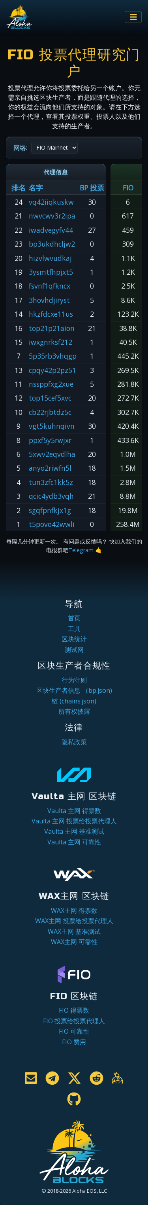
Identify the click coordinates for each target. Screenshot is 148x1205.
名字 (36, 187)
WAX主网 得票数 (74, 910)
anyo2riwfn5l (50, 468)
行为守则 (74, 680)
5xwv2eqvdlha (52, 454)
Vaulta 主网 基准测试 (74, 831)
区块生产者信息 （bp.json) (74, 690)
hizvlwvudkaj (50, 258)
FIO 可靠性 (74, 1031)
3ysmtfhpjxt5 (51, 272)
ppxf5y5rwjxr (50, 440)
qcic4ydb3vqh (51, 496)
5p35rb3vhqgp (53, 356)
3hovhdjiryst (49, 300)
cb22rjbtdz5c (50, 412)
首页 (74, 618)
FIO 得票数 (74, 1010)
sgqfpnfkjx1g (50, 510)
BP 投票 (92, 187)
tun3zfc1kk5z (51, 482)
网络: (20, 147)
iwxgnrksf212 (50, 342)
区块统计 (74, 639)
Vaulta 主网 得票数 (74, 810)
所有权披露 (74, 711)
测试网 (74, 649)
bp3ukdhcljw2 (52, 244)
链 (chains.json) (74, 701)
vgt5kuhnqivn (52, 426)
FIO (128, 187)
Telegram (81, 550)
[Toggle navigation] (133, 17)
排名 (18, 187)
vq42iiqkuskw (51, 202)
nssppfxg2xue (51, 384)
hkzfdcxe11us (51, 314)
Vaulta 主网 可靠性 (74, 842)
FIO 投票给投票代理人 (74, 1021)
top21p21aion (52, 328)
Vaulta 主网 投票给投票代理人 (74, 821)
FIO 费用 (74, 1042)
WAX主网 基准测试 (74, 931)
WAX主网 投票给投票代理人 (74, 920)
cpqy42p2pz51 (52, 370)
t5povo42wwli (52, 524)
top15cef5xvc (50, 398)
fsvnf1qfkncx (49, 286)
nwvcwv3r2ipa (52, 215)
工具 (74, 628)
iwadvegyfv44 (51, 230)
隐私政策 (74, 741)
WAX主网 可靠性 (74, 941)
